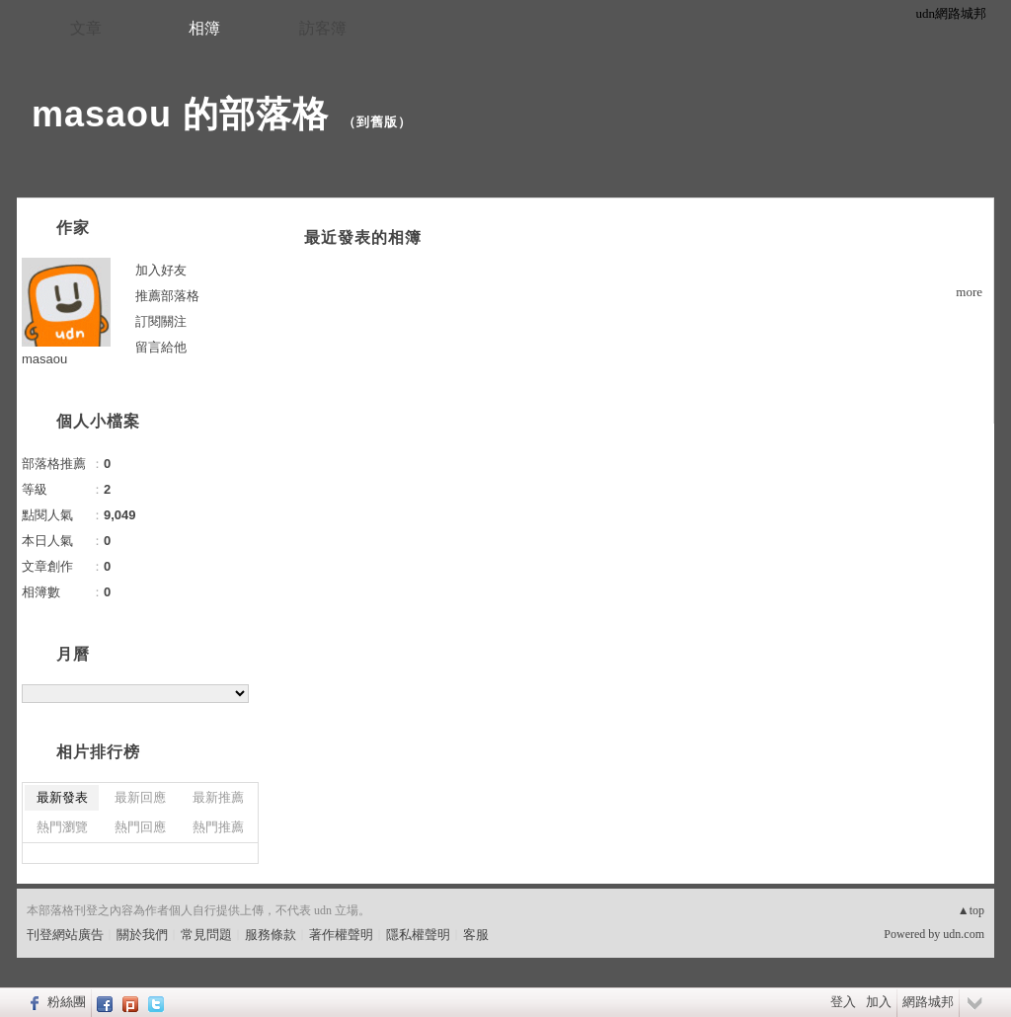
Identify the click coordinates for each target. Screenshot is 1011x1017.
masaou (44, 359)
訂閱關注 (161, 321)
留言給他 (161, 347)
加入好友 (161, 270)
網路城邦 (928, 1001)
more (969, 291)
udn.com (963, 934)
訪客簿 (323, 28)
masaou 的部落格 (180, 114)
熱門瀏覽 (62, 827)
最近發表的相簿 (363, 237)
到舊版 (377, 122)
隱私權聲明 (418, 934)
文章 (86, 28)
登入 (843, 1001)
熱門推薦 (218, 827)
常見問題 (206, 934)
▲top (971, 910)
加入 (879, 1001)
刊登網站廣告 (65, 934)
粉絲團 (66, 1001)
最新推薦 (218, 797)
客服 (476, 934)
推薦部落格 (167, 295)
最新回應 (140, 797)
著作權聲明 (341, 934)
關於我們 (142, 934)
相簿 (204, 28)
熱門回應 (140, 827)
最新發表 (62, 797)
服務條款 (270, 934)
